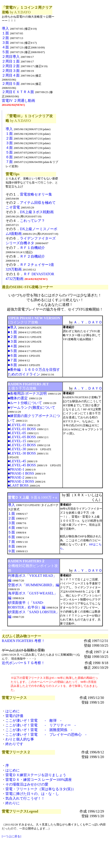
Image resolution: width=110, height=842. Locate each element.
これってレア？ (32, 221)
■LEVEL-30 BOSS (22, 453)
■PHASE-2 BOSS (21, 481)
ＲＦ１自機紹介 (32, 248)
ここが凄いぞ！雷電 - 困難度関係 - (38, 730)
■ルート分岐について (25, 403)
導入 (5, 28)
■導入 (12, 327)
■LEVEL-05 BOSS (22, 437)
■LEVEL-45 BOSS (22, 465)
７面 (9, 162)
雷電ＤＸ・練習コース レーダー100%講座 (38, 780)
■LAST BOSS (18, 485)
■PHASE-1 (16, 469)
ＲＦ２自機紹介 (32, 256)
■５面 (12, 351)
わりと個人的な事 (19, 739)
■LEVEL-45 (17, 461)
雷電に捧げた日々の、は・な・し (32, 794)
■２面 (12, 337)
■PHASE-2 (16, 477)
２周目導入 (11, 56)
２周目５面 (11, 83)
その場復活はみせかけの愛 (26, 784)
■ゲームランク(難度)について (31, 407)
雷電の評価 (14, 716)
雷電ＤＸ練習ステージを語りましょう (35, 775)
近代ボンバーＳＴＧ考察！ (23, 663)
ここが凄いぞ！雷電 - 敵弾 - (33, 720)
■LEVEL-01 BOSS (22, 429)
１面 (5, 33)
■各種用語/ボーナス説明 (27, 393)
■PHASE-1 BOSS (21, 473)
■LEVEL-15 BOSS (22, 445)
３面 (5, 42)
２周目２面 (11, 66)
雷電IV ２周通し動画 (18, 100)
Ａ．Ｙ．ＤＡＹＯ (88, 322)
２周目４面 (11, 75)
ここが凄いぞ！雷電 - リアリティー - (40, 725)
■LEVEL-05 (17, 433)
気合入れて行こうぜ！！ (25, 798)
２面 (5, 38)
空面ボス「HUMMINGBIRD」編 (33, 585)
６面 (9, 157)
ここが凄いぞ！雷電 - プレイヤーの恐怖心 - (46, 734)
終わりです (14, 744)
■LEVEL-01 (17, 425)
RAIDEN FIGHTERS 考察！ (23, 641)
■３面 (12, 341)
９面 (11, 551)
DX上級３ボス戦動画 (37, 212)
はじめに (12, 711)
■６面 (12, 355)
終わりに (12, 803)
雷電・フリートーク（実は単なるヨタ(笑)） (40, 789)
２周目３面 (11, 71)
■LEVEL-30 (17, 449)
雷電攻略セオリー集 (36, 194)
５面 (5, 52)
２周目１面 (11, 61)
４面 (5, 47)
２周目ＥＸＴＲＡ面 (18, 92)
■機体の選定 (18, 398)
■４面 (12, 346)
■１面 (12, 332)
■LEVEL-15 (17, 441)
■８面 (12, 365)
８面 (11, 546)
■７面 (12, 360)
